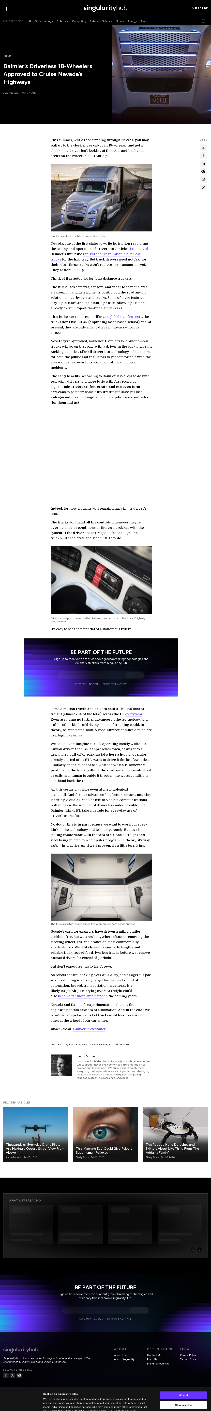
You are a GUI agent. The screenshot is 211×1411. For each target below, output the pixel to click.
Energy (132, 21)
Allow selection (183, 1385)
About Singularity (124, 1359)
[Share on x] (203, 147)
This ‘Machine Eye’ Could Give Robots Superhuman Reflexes (104, 1150)
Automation (59, 1044)
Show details (173, 1404)
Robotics (62, 21)
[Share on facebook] (203, 155)
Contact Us (154, 1355)
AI (29, 21)
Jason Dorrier (10, 93)
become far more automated (81, 996)
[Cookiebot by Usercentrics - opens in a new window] (21, 1404)
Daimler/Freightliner (89, 1029)
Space (120, 21)
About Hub (120, 1355)
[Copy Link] (203, 187)
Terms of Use (188, 1359)
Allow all (184, 1375)
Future (94, 21)
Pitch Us (152, 1359)
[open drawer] (6, 8)
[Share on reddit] (203, 171)
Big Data (74, 1044)
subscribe (200, 8)
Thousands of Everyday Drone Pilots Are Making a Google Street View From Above (35, 1148)
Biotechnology (44, 21)
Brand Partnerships (158, 1363)
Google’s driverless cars (122, 317)
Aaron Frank (12, 1157)
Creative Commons (94, 1044)
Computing (79, 21)
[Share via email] (203, 179)
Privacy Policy (188, 1355)
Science (107, 21)
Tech (144, 21)
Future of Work (119, 1044)
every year (133, 714)
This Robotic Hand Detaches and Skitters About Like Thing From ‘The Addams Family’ (172, 1148)
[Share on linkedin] (203, 163)
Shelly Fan (81, 1157)
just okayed (139, 249)
